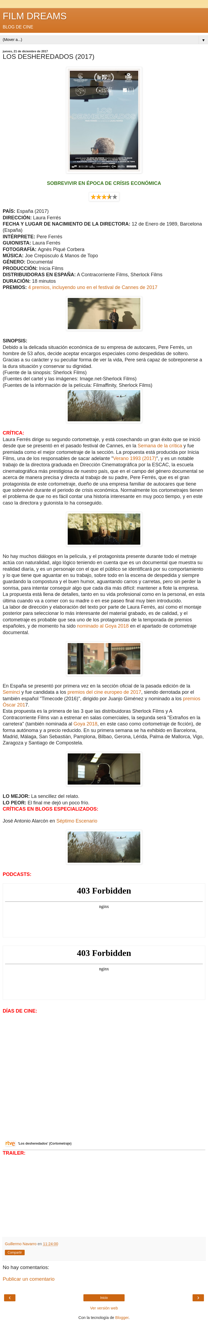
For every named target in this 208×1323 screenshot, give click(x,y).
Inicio (104, 1298)
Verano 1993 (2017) (134, 458)
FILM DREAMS (35, 16)
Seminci (12, 692)
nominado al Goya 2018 (103, 626)
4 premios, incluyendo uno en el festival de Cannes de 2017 (92, 287)
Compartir (15, 1252)
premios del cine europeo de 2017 (104, 692)
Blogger (122, 1317)
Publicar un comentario (28, 1279)
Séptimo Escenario (76, 821)
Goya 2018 (86, 724)
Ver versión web (104, 1308)
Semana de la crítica (160, 445)
